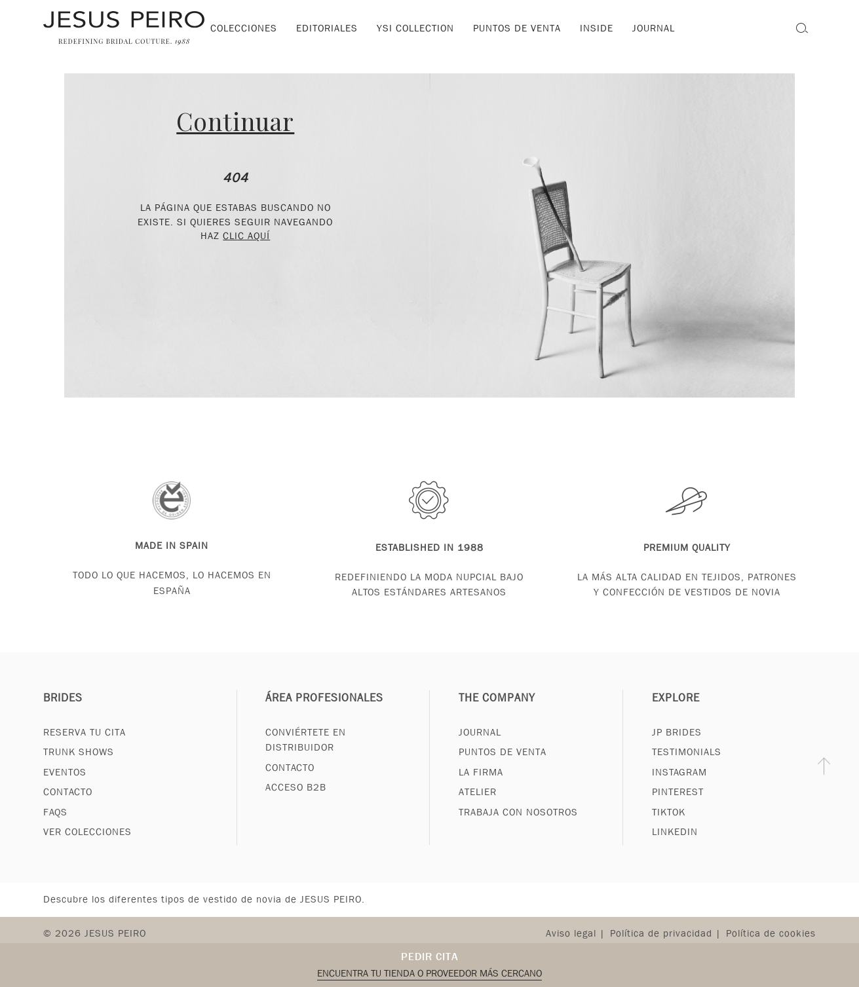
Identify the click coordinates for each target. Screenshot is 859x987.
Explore (676, 713)
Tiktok (668, 827)
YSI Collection (415, 28)
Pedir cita (430, 956)
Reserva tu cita (84, 747)
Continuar (235, 121)
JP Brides (677, 747)
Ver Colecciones (87, 846)
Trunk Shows (78, 766)
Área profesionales (324, 713)
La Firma (481, 787)
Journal (480, 747)
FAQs (55, 827)
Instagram (679, 787)
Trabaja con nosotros (518, 827)
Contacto (67, 806)
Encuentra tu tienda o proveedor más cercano (429, 973)
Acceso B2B (295, 802)
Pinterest (678, 806)
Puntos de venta (517, 28)
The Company (497, 713)
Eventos (64, 787)
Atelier (478, 806)
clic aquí (246, 235)
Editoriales (327, 28)
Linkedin (675, 846)
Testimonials (686, 766)
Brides (63, 713)
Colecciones (243, 28)
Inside (596, 28)
